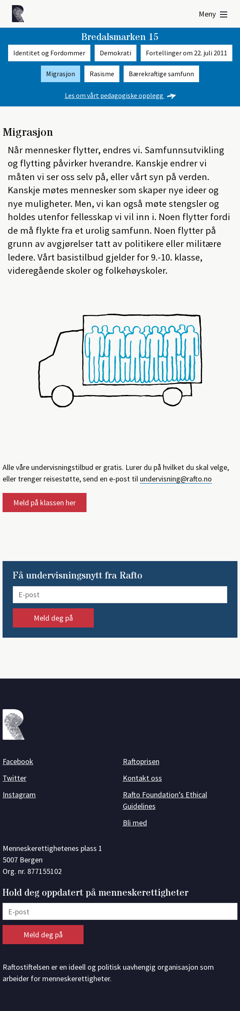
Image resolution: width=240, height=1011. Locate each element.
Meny (213, 14)
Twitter (14, 778)
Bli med (135, 823)
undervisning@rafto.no (176, 479)
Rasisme (102, 74)
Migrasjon (60, 74)
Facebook (18, 761)
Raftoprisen (141, 761)
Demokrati (115, 53)
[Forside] (20, 15)
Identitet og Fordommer (49, 53)
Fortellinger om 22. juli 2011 (186, 53)
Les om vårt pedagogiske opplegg (120, 96)
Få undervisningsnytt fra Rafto (77, 576)
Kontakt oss (142, 778)
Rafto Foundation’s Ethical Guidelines (165, 800)
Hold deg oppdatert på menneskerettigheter (95, 893)
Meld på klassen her (44, 502)
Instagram (19, 794)
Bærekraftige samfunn (161, 74)
